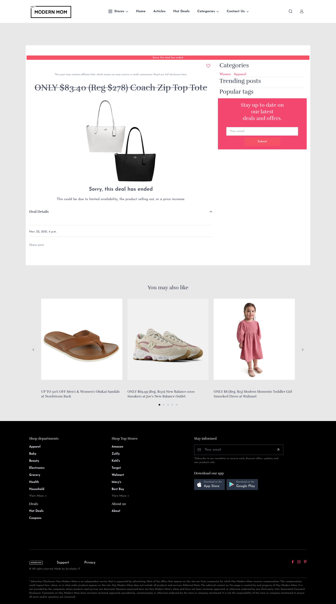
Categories (206, 11)
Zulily (116, 454)
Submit (262, 141)
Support (63, 562)
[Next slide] (302, 349)
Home (141, 11)
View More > (38, 496)
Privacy (90, 562)
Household (36, 489)
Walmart (118, 475)
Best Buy (118, 489)
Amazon (117, 446)
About (116, 511)
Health (34, 482)
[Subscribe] (278, 449)
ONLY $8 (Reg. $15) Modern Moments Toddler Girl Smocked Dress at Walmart (253, 394)
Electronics (37, 468)
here (183, 74)
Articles (159, 11)
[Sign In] (302, 11)
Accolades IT (73, 569)
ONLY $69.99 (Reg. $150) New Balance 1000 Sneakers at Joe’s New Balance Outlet (161, 394)
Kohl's (116, 461)
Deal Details (39, 212)
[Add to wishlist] (208, 65)
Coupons (35, 518)
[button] (159, 405)
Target (116, 468)
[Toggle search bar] (290, 11)
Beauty (34, 461)
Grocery (34, 475)
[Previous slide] (33, 349)
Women (225, 74)
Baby (32, 454)
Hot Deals (181, 11)
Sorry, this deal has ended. (168, 57)
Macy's (116, 482)
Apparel (240, 74)
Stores (116, 11)
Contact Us (236, 11)
